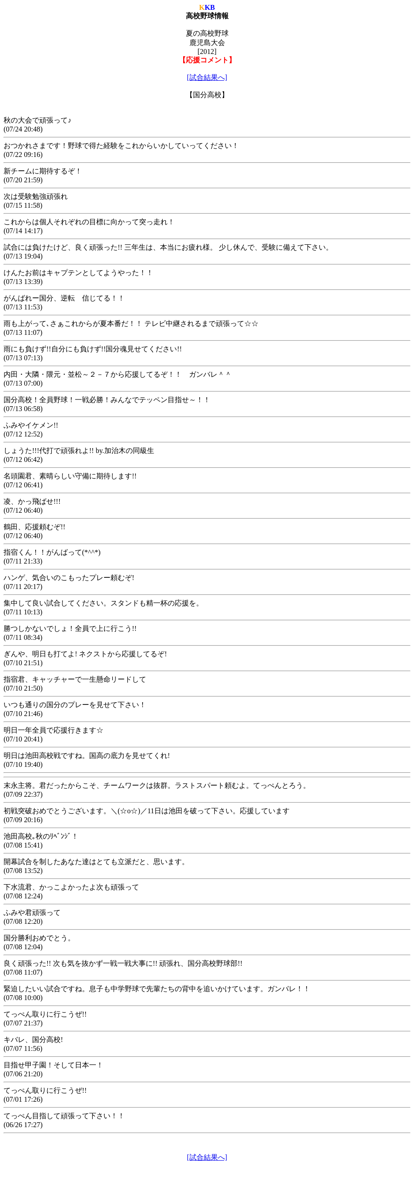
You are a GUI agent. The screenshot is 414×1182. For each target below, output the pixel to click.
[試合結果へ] (207, 77)
